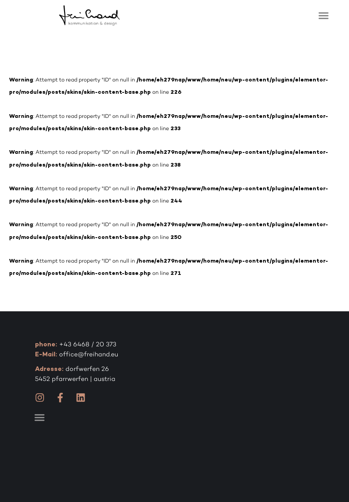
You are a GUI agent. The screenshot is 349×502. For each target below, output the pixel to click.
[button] (323, 15)
